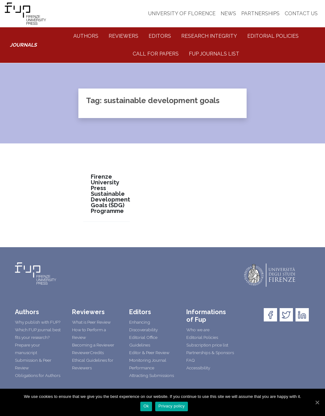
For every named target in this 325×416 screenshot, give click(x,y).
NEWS (228, 13)
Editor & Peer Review (149, 352)
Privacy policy (171, 406)
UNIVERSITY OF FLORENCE (182, 13)
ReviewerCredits (88, 352)
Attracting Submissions (151, 375)
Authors (85, 36)
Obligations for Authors (37, 375)
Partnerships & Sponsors (210, 352)
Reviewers (123, 36)
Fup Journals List (214, 54)
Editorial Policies (273, 36)
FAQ (190, 360)
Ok (146, 406)
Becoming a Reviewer (93, 344)
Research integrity (209, 36)
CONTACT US (301, 13)
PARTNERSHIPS (260, 13)
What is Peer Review (91, 322)
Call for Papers (156, 54)
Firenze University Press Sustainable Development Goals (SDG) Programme (110, 194)
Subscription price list (207, 344)
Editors (160, 36)
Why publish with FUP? (37, 322)
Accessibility (198, 367)
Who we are (197, 329)
